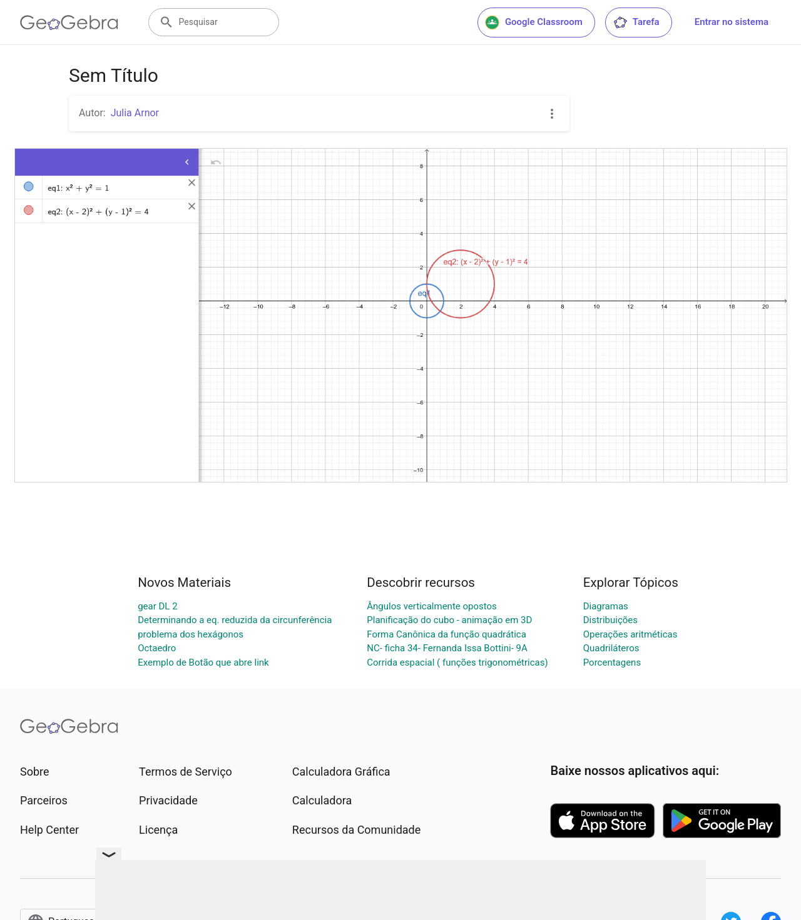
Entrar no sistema (731, 22)
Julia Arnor (135, 113)
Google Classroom (534, 22)
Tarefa (636, 22)
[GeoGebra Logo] (69, 22)
